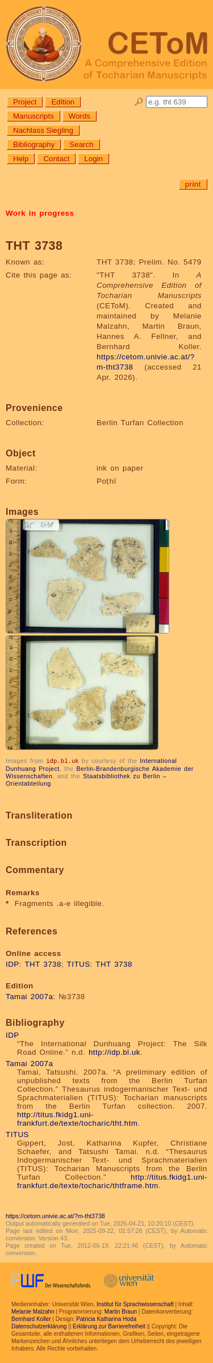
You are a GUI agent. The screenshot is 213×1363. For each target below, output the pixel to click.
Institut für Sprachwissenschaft (135, 1304)
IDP (12, 963)
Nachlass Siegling (43, 130)
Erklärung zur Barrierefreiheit (109, 1326)
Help (20, 158)
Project (24, 102)
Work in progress (40, 213)
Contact (56, 158)
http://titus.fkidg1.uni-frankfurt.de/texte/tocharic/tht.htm (77, 1118)
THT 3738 (42, 963)
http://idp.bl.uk (114, 1051)
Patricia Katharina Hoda (106, 1318)
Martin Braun (121, 1311)
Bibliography (34, 144)
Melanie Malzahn (33, 1311)
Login (93, 158)
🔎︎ (139, 102)
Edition (62, 102)
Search (81, 144)
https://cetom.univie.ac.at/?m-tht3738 (55, 1215)
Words (79, 116)
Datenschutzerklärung (38, 1326)
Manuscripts (33, 116)
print (193, 184)
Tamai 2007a (29, 996)
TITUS (78, 963)
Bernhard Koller (31, 1318)
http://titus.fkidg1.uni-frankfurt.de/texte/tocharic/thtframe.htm (112, 1180)
